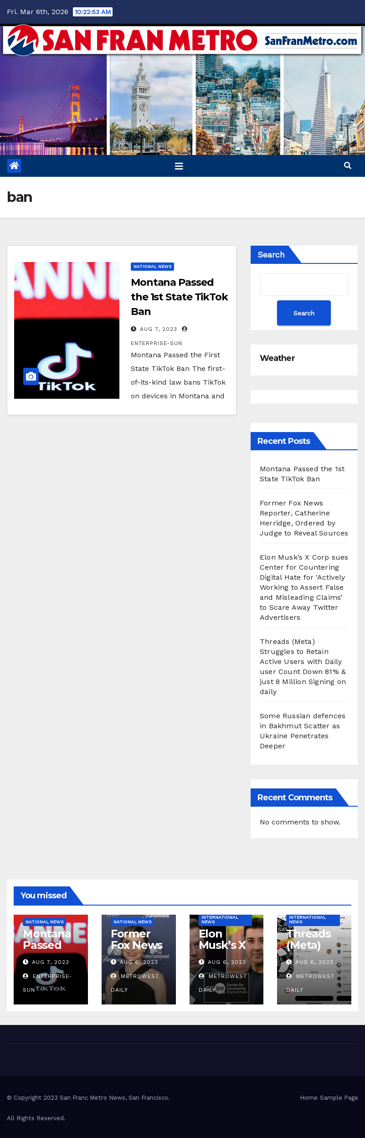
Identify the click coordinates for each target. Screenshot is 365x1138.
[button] (347, 165)
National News (152, 266)
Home (309, 1097)
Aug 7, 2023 (158, 329)
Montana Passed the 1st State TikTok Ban (179, 297)
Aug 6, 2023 (139, 962)
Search (271, 254)
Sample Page (339, 1097)
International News (219, 919)
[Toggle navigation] (179, 166)
